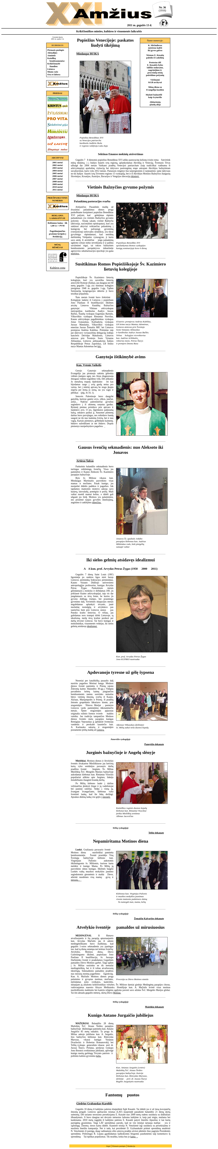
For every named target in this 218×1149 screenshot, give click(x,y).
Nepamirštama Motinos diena (120, 841)
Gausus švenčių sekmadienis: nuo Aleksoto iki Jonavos (120, 450)
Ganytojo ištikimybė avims (121, 356)
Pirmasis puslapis (55, 50)
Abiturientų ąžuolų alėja (155, 103)
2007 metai (57, 178)
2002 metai (57, 165)
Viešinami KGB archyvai (155, 81)
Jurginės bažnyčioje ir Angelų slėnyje (120, 752)
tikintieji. (135, 176)
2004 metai (57, 170)
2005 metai (57, 173)
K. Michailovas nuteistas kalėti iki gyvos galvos (155, 48)
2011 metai (57, 189)
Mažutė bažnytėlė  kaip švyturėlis (155, 96)
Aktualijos (52, 52)
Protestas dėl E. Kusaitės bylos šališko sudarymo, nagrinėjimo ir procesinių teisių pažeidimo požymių (155, 68)
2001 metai (57, 162)
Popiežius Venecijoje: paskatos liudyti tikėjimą (105, 43)
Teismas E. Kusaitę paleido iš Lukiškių (155, 56)
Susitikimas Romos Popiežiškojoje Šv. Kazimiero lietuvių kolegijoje (120, 267)
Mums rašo (52, 71)
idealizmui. (92, 626)
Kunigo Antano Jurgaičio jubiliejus (120, 1015)
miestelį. (106, 797)
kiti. (99, 346)
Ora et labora (53, 74)
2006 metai (57, 176)
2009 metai (57, 184)
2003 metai (57, 168)
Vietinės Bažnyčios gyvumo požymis (121, 187)
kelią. (98, 1056)
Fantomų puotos (120, 1094)
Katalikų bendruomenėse (56, 59)
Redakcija (131, 1146)
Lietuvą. (100, 730)
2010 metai (57, 187)
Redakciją (57, 236)
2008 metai (57, 181)
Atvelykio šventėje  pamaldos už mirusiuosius (121, 927)
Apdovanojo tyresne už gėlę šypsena (120, 672)
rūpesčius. (96, 502)
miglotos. (75, 253)
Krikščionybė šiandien (53, 65)
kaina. (134, 1136)
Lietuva (51, 69)
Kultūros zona (57, 267)
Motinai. (117, 993)
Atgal (108, 1146)
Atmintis (51, 55)
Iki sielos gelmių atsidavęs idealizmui (120, 559)
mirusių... (76, 880)
